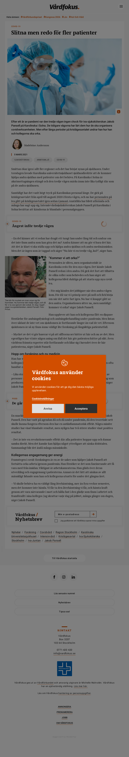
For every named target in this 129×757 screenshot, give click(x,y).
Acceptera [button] (81, 408)
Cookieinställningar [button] (43, 398)
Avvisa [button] (48, 408)
